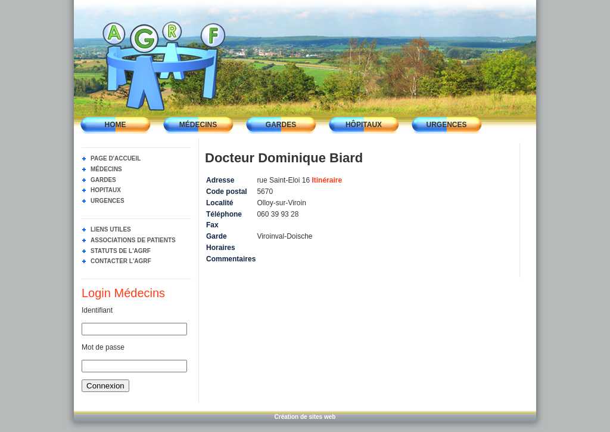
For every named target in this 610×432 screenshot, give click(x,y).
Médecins (198, 125)
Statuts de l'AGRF (121, 251)
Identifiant (97, 310)
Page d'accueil (116, 158)
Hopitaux (106, 190)
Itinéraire (327, 180)
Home (115, 125)
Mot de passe (103, 347)
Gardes (281, 125)
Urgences (446, 125)
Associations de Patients (133, 240)
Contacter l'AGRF (121, 261)
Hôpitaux (364, 125)
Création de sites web (305, 417)
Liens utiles (111, 229)
